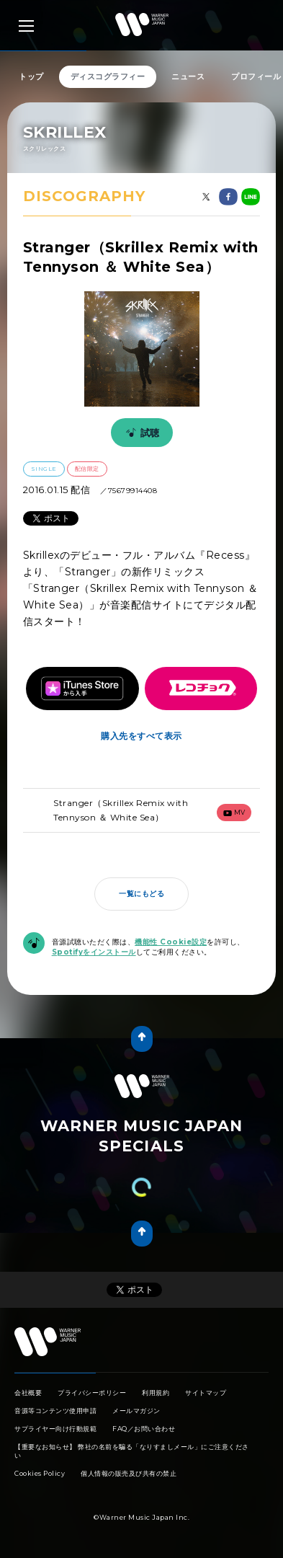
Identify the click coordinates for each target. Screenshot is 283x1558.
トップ (31, 76)
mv (234, 812)
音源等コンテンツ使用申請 (55, 1411)
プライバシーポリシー (92, 1393)
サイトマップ (205, 1393)
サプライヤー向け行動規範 (55, 1429)
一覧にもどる (141, 893)
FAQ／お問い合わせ (143, 1429)
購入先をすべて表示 (141, 735)
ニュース (188, 76)
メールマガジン (136, 1411)
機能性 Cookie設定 (171, 942)
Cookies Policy (39, 1473)
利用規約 (155, 1393)
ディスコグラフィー (108, 76)
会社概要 (28, 1393)
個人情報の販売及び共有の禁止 (128, 1473)
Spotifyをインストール (94, 952)
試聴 (140, 432)
